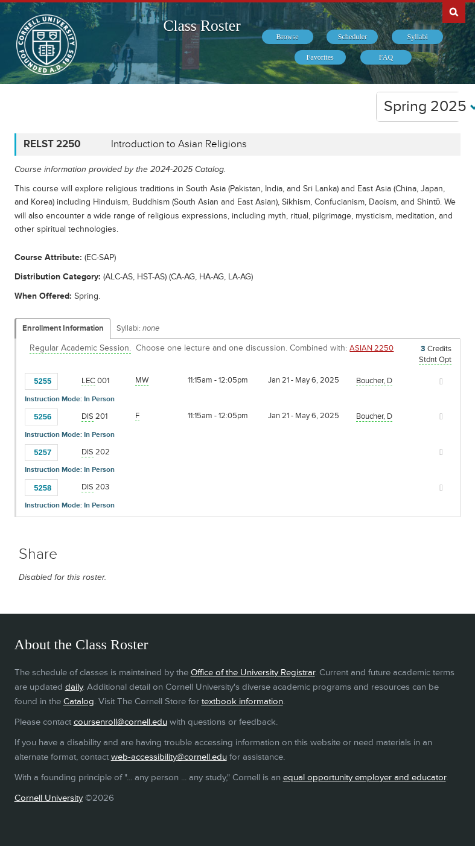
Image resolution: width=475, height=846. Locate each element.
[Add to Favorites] (70, 380)
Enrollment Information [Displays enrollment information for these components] (63, 328)
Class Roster (201, 25)
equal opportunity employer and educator (364, 777)
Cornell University (48, 798)
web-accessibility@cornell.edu (169, 757)
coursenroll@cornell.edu (120, 722)
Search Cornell (453, 11)
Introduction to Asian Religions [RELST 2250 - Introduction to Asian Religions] (179, 144)
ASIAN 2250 (371, 348)
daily (74, 687)
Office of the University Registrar (253, 672)
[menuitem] (287, 37)
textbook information (242, 701)
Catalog (78, 701)
